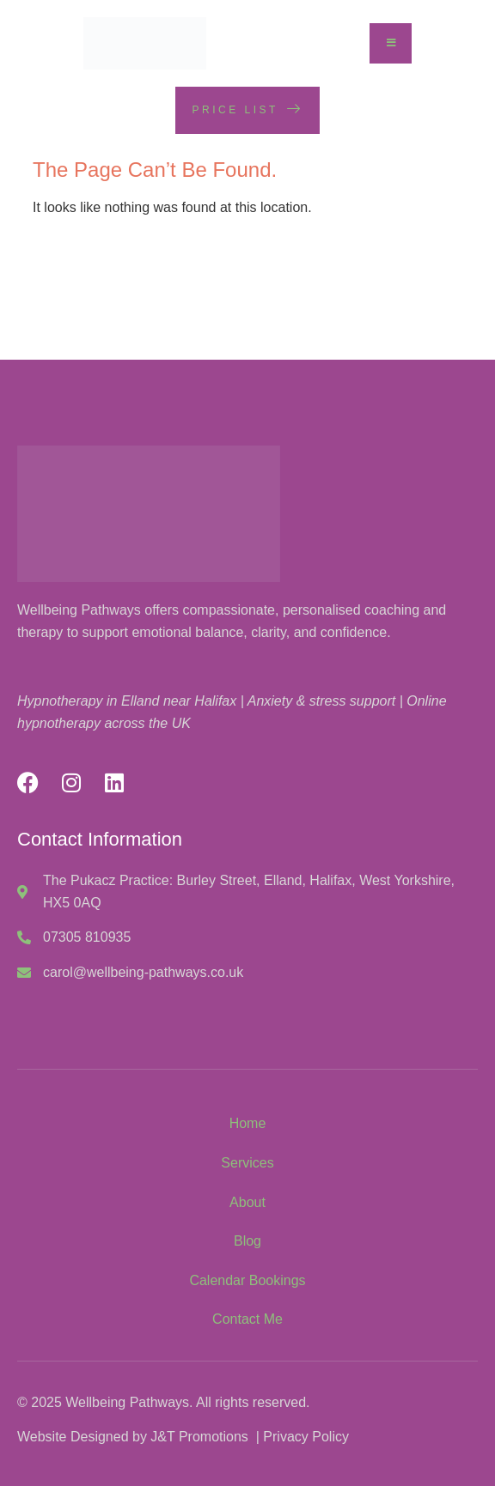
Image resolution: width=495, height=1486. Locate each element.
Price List (247, 109)
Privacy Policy (306, 1436)
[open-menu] (391, 43)
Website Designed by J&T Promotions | (140, 1436)
